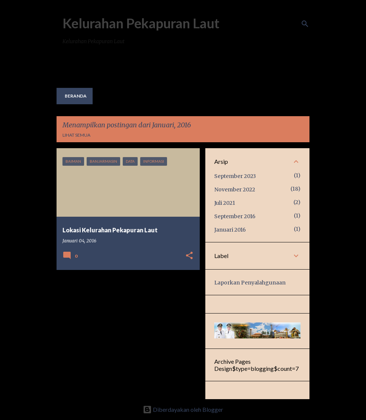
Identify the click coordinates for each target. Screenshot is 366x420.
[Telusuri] (305, 24)
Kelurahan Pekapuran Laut (140, 23)
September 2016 (235, 216)
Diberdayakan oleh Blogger (183, 409)
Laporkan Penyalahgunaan (250, 282)
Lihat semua (76, 135)
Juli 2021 (224, 203)
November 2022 (234, 189)
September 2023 (235, 176)
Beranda (76, 96)
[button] (189, 256)
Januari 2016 (230, 229)
